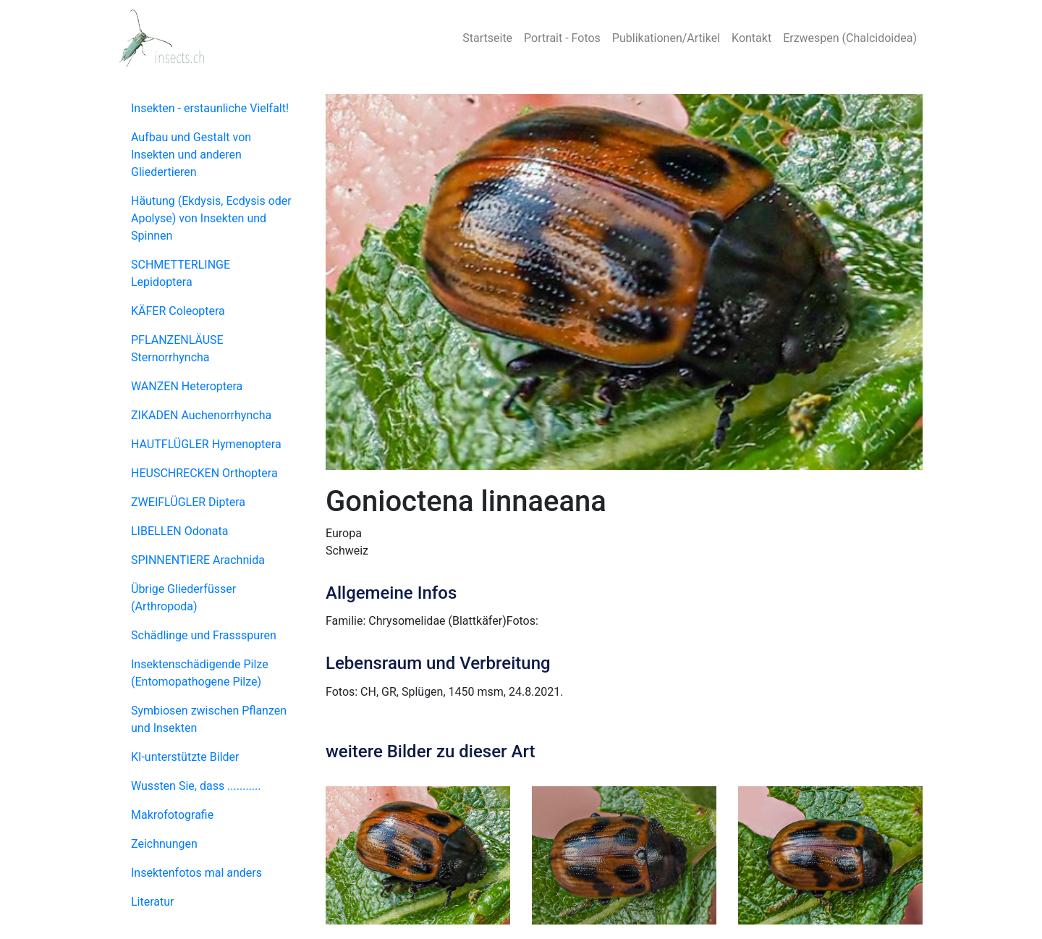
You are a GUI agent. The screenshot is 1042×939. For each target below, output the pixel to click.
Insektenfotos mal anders (196, 873)
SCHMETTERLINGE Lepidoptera (180, 273)
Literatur (152, 902)
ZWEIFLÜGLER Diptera (188, 502)
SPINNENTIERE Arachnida (198, 560)
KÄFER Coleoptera (178, 311)
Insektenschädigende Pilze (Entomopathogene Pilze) (199, 673)
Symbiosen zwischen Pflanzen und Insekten (209, 719)
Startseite (487, 38)
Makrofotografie (172, 815)
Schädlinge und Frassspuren (203, 635)
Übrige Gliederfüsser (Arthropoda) (183, 597)
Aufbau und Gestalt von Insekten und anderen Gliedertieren (191, 154)
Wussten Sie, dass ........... (196, 786)
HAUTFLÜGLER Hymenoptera (206, 444)
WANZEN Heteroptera (186, 386)
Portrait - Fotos (562, 38)
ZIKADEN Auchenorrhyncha (201, 415)
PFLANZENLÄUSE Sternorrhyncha (177, 348)
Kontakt (751, 38)
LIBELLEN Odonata (179, 531)
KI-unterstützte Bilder (185, 757)
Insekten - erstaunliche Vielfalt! (210, 108)
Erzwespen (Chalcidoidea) (850, 38)
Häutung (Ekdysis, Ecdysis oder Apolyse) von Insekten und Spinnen (211, 218)
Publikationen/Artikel (666, 38)
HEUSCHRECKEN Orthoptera (204, 473)
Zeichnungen (164, 844)
